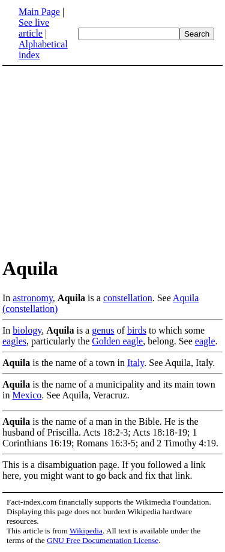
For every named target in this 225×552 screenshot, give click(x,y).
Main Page (39, 12)
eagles (14, 341)
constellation (127, 298)
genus (103, 330)
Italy (135, 363)
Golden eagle (117, 341)
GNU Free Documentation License (102, 540)
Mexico (26, 395)
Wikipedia (86, 530)
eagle (205, 341)
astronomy (33, 298)
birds (136, 330)
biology (27, 330)
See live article (34, 27)
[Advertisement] (113, 161)
